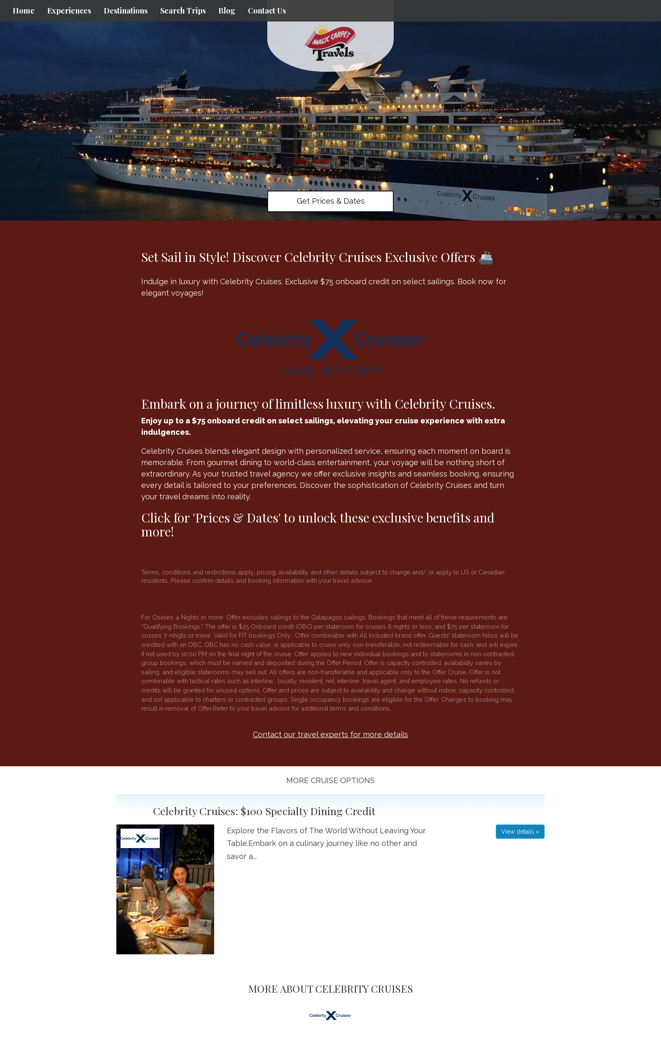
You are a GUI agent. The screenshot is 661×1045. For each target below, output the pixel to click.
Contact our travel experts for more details (330, 734)
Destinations (126, 10)
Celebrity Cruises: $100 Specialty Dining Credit (264, 811)
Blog (226, 10)
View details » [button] (520, 831)
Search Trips (183, 10)
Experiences (69, 10)
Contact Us (267, 10)
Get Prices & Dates (331, 201)
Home (24, 10)
